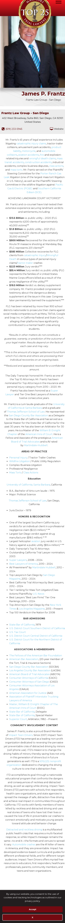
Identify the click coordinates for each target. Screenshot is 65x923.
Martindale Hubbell (43, 567)
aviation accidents (28, 154)
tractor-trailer (25, 263)
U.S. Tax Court (17, 632)
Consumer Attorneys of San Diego (29, 681)
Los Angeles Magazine (32, 608)
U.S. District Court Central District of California (35, 635)
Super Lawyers (18, 560)
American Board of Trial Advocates (29, 674)
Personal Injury (18, 457)
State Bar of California (22, 624)
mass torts (16, 169)
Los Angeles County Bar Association (29, 670)
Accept (32, 909)
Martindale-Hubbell (36, 445)
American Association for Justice (28, 693)
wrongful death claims (42, 158)
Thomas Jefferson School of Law (26, 411)
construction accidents (38, 162)
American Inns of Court (39, 434)
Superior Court (18, 719)
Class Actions (30, 472)
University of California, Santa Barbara (28, 484)
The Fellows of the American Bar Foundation (35, 655)
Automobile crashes (23, 844)
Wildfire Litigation (19, 461)
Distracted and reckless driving (24, 829)
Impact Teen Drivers (21, 735)
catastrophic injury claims (31, 143)
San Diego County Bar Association (28, 415)
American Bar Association (23, 659)
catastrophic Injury (35, 255)
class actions (56, 166)
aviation (35, 541)
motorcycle (29, 151)
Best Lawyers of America (23, 563)
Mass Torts (15, 472)
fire (42, 154)
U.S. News (38, 593)
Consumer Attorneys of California (28, 678)
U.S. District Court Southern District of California (37, 628)
